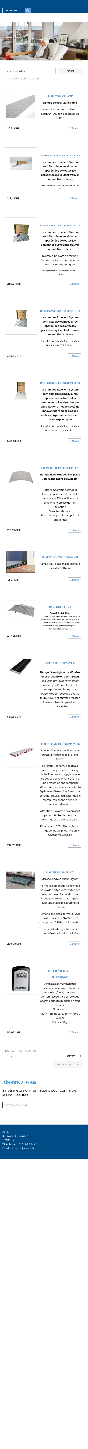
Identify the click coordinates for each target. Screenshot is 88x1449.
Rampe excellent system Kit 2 (60, 225)
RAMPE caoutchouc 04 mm (60, 557)
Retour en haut (68, 1065)
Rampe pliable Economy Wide (60, 744)
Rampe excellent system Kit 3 (60, 311)
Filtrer (71, 71)
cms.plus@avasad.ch (23, 1148)
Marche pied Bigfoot (60, 872)
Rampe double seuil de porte (60, 468)
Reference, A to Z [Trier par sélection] (16, 71)
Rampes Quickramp (60, 96)
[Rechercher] (13, 10)
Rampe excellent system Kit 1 (60, 155)
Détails (74, 128)
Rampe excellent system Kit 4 (60, 383)
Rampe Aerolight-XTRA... (60, 663)
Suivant (74, 1056)
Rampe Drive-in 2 (60, 607)
